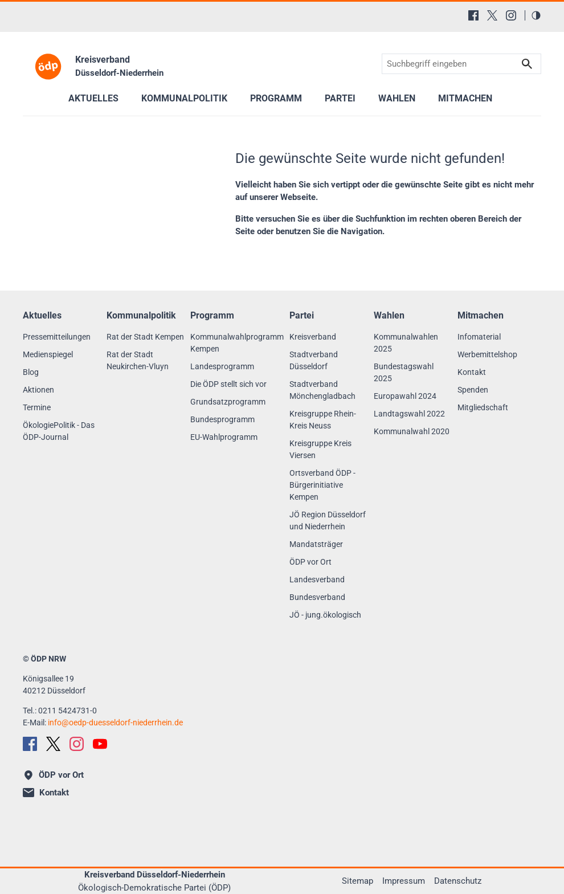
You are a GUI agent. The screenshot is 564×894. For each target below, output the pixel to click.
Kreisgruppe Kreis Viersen (320, 449)
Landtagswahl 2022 (409, 413)
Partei (340, 98)
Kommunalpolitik (184, 98)
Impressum (403, 881)
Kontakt (471, 372)
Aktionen (38, 389)
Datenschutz (457, 881)
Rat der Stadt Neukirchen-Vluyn (138, 360)
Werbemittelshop (487, 354)
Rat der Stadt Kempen (145, 336)
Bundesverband (317, 597)
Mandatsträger (316, 544)
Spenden (472, 389)
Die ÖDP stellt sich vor (228, 384)
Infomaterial (479, 336)
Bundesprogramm (222, 419)
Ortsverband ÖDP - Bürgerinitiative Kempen (322, 484)
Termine (37, 407)
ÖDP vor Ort (310, 561)
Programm (276, 98)
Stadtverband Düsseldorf (313, 360)
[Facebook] (473, 15)
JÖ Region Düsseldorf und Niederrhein (327, 520)
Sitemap (357, 881)
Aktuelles (93, 98)
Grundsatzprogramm (227, 401)
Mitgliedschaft (482, 407)
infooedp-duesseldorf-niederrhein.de (115, 722)
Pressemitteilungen (57, 336)
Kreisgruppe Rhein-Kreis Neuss (322, 419)
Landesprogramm (222, 366)
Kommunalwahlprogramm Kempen (237, 342)
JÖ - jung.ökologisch (325, 614)
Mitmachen (465, 98)
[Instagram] (511, 15)
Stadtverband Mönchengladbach (322, 390)
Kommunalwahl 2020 (411, 431)
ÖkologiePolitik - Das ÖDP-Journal (59, 431)
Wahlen (396, 98)
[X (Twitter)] (492, 15)
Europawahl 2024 (405, 396)
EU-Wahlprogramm (224, 437)
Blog (31, 372)
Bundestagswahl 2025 (404, 372)
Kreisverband (312, 336)
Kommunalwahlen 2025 (406, 342)
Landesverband (317, 579)
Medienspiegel (48, 354)
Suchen (527, 64)
